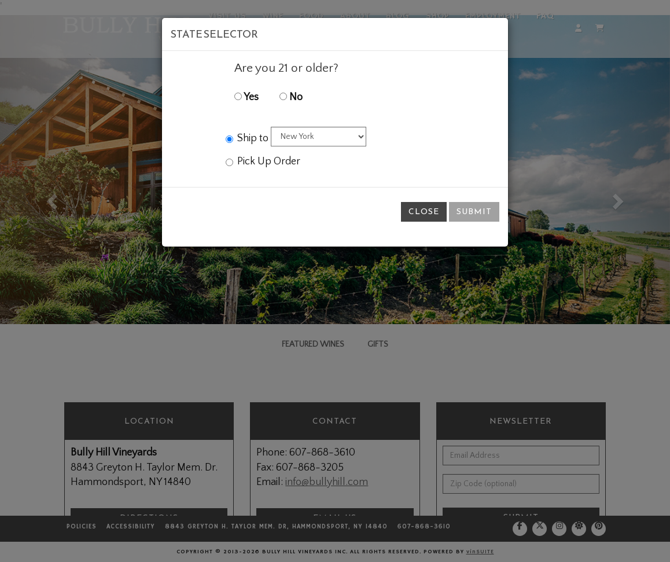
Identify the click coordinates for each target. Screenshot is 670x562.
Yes (246, 97)
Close (423, 211)
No (291, 97)
